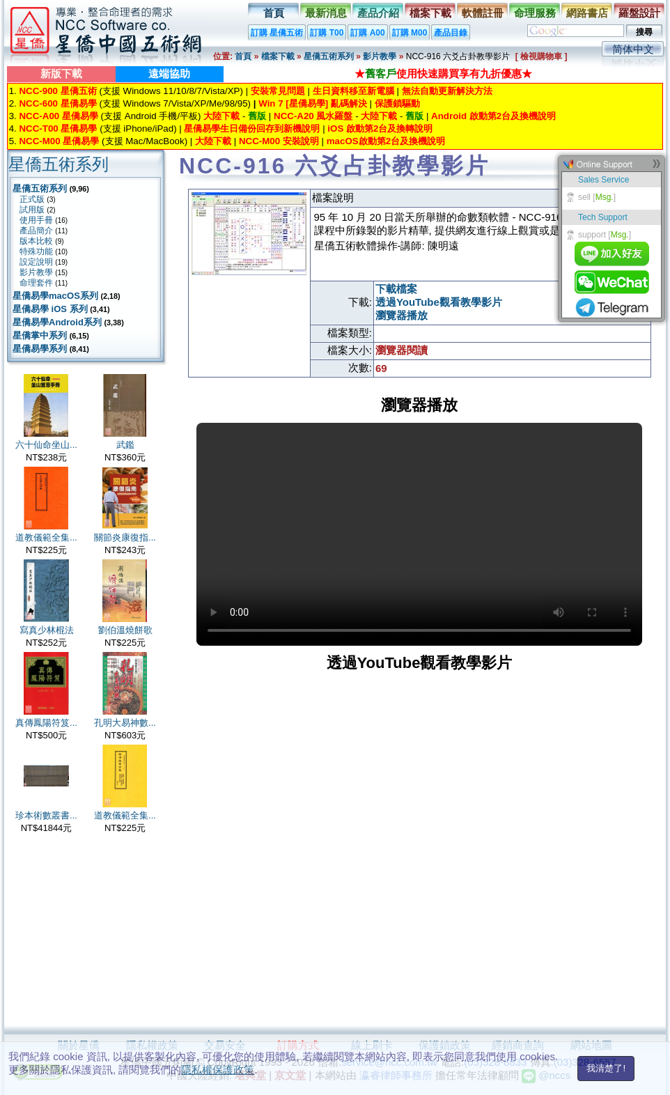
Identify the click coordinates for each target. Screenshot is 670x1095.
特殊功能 (36, 251)
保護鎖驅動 (397, 103)
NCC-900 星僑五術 (57, 91)
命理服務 (535, 13)
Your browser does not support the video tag (419, 534)
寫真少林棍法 (47, 630)
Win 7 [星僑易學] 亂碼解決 (312, 103)
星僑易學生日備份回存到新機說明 (252, 128)
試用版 (32, 210)
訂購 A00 (367, 33)
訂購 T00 (326, 33)
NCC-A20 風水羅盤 (313, 116)
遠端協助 (169, 73)
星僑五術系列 (329, 56)
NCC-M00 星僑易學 (59, 141)
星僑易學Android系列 (57, 322)
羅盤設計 (639, 13)
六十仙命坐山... (46, 445)
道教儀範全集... (46, 537)
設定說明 (36, 262)
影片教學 (379, 56)
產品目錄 (450, 33)
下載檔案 (396, 289)
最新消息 (326, 13)
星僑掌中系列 (40, 335)
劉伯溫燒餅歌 (125, 630)
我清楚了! (605, 1068)
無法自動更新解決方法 (447, 91)
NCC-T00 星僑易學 (58, 128)
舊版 (257, 116)
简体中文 (633, 49)
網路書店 (587, 13)
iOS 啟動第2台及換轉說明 (380, 128)
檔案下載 (430, 13)
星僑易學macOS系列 (55, 295)
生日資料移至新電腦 (353, 91)
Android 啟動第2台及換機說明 (493, 116)
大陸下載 (221, 116)
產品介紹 (378, 13)
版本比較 (36, 241)
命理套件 (36, 283)
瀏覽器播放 (401, 315)
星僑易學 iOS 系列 (50, 309)
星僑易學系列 (40, 348)
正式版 (32, 199)
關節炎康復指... (125, 537)
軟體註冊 (483, 13)
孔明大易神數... (125, 722)
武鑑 (125, 445)
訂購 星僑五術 (277, 33)
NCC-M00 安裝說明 (279, 141)
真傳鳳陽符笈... (46, 722)
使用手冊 (36, 220)
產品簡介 (36, 230)
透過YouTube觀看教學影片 (438, 302)
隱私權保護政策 (217, 1069)
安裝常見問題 (278, 91)
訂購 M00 (410, 33)
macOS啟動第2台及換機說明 (386, 141)
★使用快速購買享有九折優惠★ (443, 73)
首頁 (273, 13)
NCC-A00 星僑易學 (58, 116)
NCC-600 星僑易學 (57, 103)
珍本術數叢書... (46, 815)
